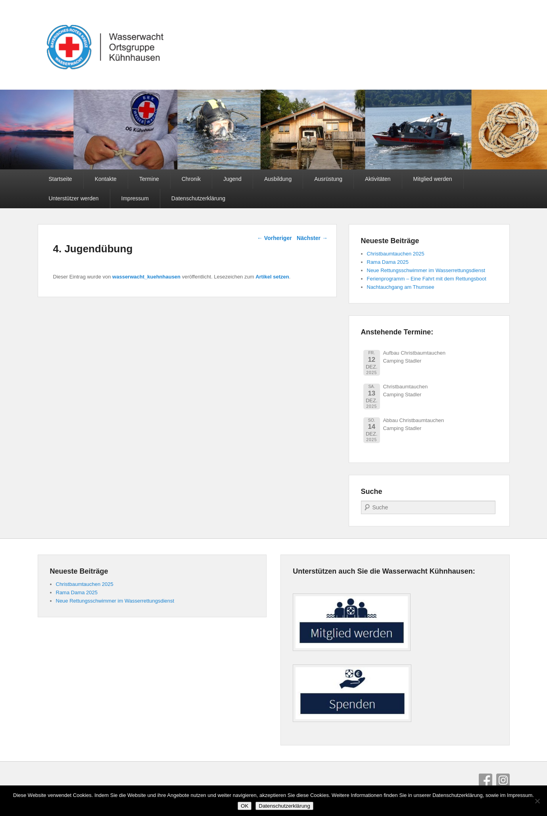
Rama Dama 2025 (388, 262)
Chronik (191, 179)
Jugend (232, 179)
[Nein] (537, 801)
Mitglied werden (432, 179)
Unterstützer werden (74, 198)
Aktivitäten (378, 179)
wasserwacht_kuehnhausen (146, 277)
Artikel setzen (272, 277)
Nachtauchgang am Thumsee (400, 287)
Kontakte (106, 179)
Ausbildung (278, 179)
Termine (149, 179)
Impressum (135, 198)
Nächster (312, 238)
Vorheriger (274, 238)
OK (244, 806)
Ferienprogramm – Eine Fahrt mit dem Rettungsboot (426, 279)
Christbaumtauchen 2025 (395, 254)
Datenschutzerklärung (198, 198)
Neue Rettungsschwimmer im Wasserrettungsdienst (426, 270)
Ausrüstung (328, 179)
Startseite (60, 179)
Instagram (503, 780)
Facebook (485, 780)
